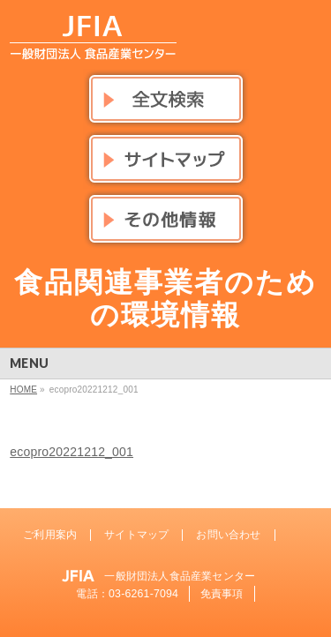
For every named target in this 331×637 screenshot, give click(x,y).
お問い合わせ (228, 534)
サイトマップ (136, 534)
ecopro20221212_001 (71, 452)
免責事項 (222, 594)
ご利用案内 (50, 534)
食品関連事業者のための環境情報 (165, 298)
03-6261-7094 (143, 594)
